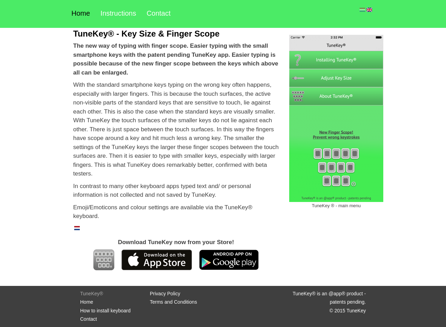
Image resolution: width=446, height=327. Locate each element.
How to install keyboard (105, 310)
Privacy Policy (165, 293)
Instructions (118, 13)
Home (80, 13)
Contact (159, 13)
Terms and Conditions (173, 302)
